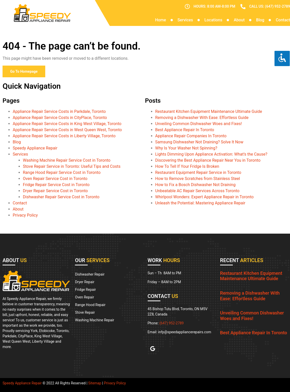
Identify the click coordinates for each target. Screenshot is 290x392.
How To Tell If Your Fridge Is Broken (187, 166)
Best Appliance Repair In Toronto (184, 129)
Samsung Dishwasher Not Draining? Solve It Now (199, 142)
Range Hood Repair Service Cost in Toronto (62, 172)
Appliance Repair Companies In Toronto (191, 135)
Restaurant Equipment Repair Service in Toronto (198, 172)
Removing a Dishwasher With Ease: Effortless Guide (202, 117)
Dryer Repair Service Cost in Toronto (55, 190)
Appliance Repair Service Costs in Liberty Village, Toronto (64, 135)
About (239, 20)
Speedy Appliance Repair (35, 148)
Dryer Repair (84, 282)
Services (185, 20)
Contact (283, 20)
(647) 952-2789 (171, 323)
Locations (213, 20)
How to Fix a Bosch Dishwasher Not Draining (195, 184)
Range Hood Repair (90, 305)
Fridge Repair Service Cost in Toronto (56, 184)
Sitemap (94, 383)
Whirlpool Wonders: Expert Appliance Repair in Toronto (204, 196)
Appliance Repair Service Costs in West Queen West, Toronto (67, 129)
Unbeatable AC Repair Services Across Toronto (197, 190)
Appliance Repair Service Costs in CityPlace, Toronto (60, 117)
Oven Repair (84, 297)
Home (160, 20)
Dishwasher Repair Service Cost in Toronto (61, 196)
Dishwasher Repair (89, 274)
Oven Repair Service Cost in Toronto (55, 178)
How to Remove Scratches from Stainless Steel (197, 178)
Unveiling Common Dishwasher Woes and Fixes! (198, 123)
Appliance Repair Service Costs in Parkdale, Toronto (59, 111)
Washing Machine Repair (94, 320)
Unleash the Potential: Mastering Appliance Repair (200, 203)
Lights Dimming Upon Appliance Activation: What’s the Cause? (211, 154)
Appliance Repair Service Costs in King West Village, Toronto (67, 123)
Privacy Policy (25, 215)
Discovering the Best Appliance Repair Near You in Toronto (208, 160)
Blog (260, 20)
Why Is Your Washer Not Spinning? (186, 148)
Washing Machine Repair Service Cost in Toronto (66, 160)
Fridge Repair (85, 290)
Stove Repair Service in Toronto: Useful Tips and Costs (71, 166)
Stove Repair (85, 312)
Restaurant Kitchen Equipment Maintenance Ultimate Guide (208, 111)
